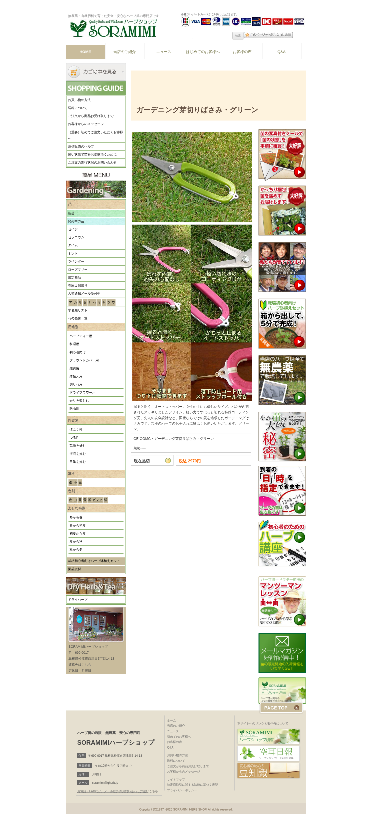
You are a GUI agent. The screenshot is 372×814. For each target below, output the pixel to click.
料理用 (74, 344)
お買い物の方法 (79, 100)
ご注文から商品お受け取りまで (91, 116)
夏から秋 (76, 541)
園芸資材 (74, 569)
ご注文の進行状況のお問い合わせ (92, 162)
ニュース (163, 52)
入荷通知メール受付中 (84, 293)
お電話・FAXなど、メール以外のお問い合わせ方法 (111, 791)
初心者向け (78, 352)
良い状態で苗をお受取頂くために (92, 154)
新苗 (71, 213)
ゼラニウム (76, 237)
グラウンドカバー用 (84, 360)
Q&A (282, 52)
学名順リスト (78, 310)
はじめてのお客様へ (203, 52)
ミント (73, 253)
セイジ (73, 229)
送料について (78, 108)
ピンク (97, 500)
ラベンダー (76, 261)
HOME (85, 52)
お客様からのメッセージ (86, 124)
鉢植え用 (76, 376)
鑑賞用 (74, 368)
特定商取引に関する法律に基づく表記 (192, 784)
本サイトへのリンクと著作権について (262, 723)
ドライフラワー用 (83, 392)
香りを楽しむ (79, 400)
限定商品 (74, 277)
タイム (73, 245)
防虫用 (74, 408)
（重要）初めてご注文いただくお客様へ (95, 135)
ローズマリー (78, 269)
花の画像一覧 (78, 318)
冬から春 (76, 517)
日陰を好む (78, 462)
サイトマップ (176, 779)
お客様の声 (242, 52)
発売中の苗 (76, 221)
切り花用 (76, 384)
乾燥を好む (78, 445)
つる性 (74, 437)
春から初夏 (78, 525)
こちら (86, 664)
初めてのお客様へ (179, 736)
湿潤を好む (78, 454)
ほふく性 (76, 429)
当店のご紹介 (124, 52)
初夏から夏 (78, 533)
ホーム (171, 720)
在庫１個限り (78, 285)
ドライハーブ (78, 599)
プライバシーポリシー (182, 790)
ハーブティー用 (81, 336)
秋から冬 (76, 549)
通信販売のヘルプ (81, 146)
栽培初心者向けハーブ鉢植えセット (94, 561)
